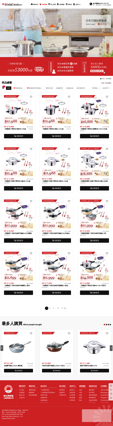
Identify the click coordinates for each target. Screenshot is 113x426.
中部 (80, 392)
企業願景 (22, 392)
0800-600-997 (104, 3)
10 (110, 324)
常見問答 (91, 392)
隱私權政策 (92, 397)
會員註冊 (72, 392)
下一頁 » (63, 308)
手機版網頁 (92, 403)
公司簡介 (22, 390)
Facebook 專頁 (105, 395)
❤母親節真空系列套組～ (34, 88)
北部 (80, 390)
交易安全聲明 (93, 400)
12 (58, 308)
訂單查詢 (72, 400)
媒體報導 (31, 392)
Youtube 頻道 (105, 400)
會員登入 (72, 390)
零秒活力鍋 (49, 88)
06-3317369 (9, 412)
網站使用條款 (93, 395)
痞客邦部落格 (105, 403)
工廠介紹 (22, 397)
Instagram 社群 (105, 397)
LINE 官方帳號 (105, 390)
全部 (8, 88)
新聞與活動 (32, 390)
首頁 (103, 78)
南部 (80, 395)
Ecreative (12, 418)
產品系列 (43, 386)
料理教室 (62, 390)
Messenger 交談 (105, 392)
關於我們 (22, 386)
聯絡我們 (91, 390)
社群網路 (104, 386)
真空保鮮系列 (81, 88)
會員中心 (73, 386)
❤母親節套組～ (18, 88)
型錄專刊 (62, 392)
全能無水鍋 (69, 88)
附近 (80, 400)
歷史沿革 (22, 395)
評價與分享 (62, 395)
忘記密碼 (72, 395)
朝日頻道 (62, 386)
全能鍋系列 (59, 88)
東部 (80, 397)
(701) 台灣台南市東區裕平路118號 (12, 414)
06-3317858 (21, 412)
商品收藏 (72, 397)
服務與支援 (93, 386)
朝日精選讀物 (33, 395)
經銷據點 (82, 386)
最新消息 (32, 386)
